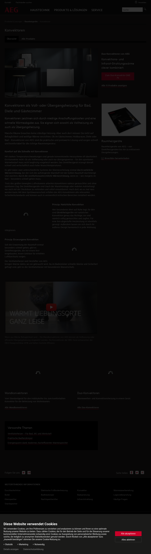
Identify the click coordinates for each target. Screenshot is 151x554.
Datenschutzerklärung (33, 549)
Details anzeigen (11, 549)
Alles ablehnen (128, 539)
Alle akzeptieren (128, 533)
